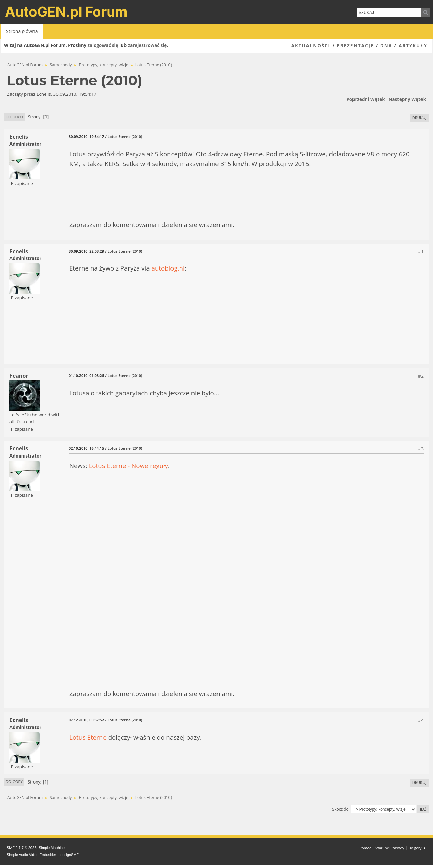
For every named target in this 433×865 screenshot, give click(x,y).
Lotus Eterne (88, 737)
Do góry (14, 781)
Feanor (18, 375)
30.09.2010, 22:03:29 (86, 251)
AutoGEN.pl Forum (66, 11)
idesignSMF (69, 854)
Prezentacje (355, 46)
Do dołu (14, 116)
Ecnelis (18, 136)
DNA (386, 46)
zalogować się (103, 45)
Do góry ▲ (417, 847)
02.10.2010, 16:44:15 (86, 448)
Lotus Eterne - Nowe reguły (128, 465)
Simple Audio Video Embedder (31, 854)
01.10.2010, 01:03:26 (86, 375)
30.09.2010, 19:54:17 (86, 136)
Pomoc (365, 847)
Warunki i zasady (389, 847)
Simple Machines (52, 848)
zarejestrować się (147, 45)
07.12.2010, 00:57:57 (86, 719)
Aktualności (311, 46)
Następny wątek (407, 99)
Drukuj (419, 117)
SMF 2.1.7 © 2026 (22, 848)
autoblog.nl (168, 268)
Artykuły (412, 46)
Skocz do (340, 809)
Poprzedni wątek (365, 99)
